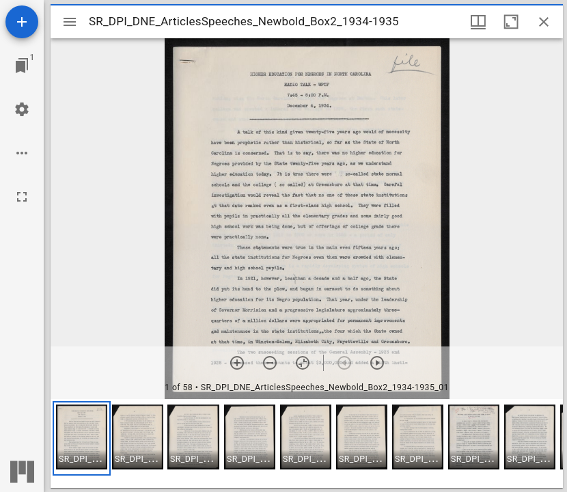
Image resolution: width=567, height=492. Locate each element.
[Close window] (543, 21)
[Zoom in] (237, 362)
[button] (81, 438)
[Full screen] (21, 196)
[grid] (307, 443)
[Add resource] (21, 21)
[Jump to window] (21, 65)
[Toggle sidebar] (69, 21)
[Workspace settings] (21, 109)
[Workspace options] (21, 153)
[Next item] (377, 362)
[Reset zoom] (302, 362)
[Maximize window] (511, 21)
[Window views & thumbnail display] (478, 21)
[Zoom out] (269, 362)
